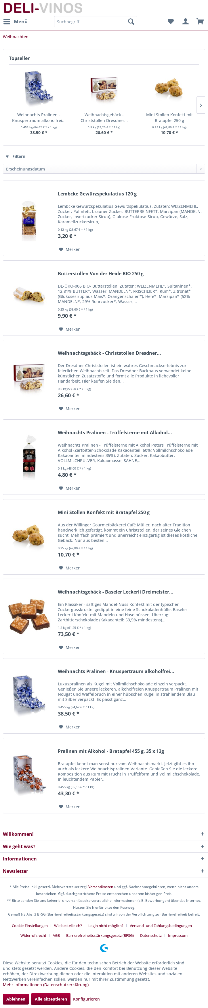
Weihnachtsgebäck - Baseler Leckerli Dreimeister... (115, 592)
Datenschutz (151, 935)
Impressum (178, 935)
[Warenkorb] (199, 21)
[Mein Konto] (184, 21)
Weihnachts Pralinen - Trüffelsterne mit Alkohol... (115, 433)
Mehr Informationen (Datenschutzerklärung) (46, 984)
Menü (15, 21)
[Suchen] (131, 21)
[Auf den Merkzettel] (70, 249)
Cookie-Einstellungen (30, 925)
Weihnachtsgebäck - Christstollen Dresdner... (104, 117)
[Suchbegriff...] (95, 21)
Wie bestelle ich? (68, 925)
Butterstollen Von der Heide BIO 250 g (101, 274)
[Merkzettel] (170, 21)
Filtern (15, 156)
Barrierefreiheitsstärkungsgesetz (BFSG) (100, 935)
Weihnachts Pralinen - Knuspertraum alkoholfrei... (39, 117)
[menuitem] (15, 21)
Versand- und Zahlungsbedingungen (161, 925)
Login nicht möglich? (105, 925)
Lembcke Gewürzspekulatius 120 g (97, 194)
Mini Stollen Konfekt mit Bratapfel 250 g (169, 117)
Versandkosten (100, 886)
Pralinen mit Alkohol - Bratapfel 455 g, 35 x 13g (111, 751)
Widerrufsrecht (33, 935)
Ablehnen (15, 999)
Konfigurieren (86, 999)
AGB (56, 935)
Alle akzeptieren (51, 999)
